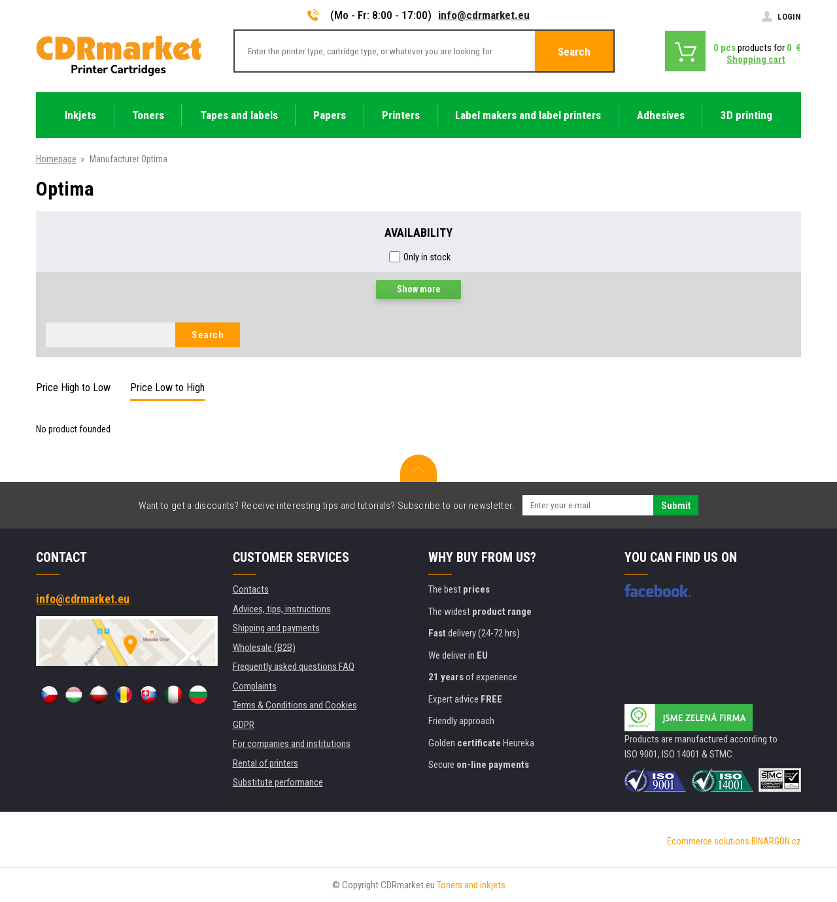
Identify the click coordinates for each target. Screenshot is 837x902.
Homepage (56, 159)
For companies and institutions (291, 744)
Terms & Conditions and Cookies (295, 705)
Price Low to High (167, 387)
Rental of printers (265, 763)
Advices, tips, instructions (282, 609)
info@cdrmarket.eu (484, 15)
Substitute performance (278, 782)
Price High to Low (73, 387)
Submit (676, 506)
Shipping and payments (276, 628)
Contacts (251, 589)
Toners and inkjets (471, 885)
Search (574, 51)
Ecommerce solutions (708, 841)
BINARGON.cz (776, 841)
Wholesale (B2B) (264, 647)
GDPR (243, 725)
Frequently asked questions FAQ (293, 666)
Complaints (255, 686)
